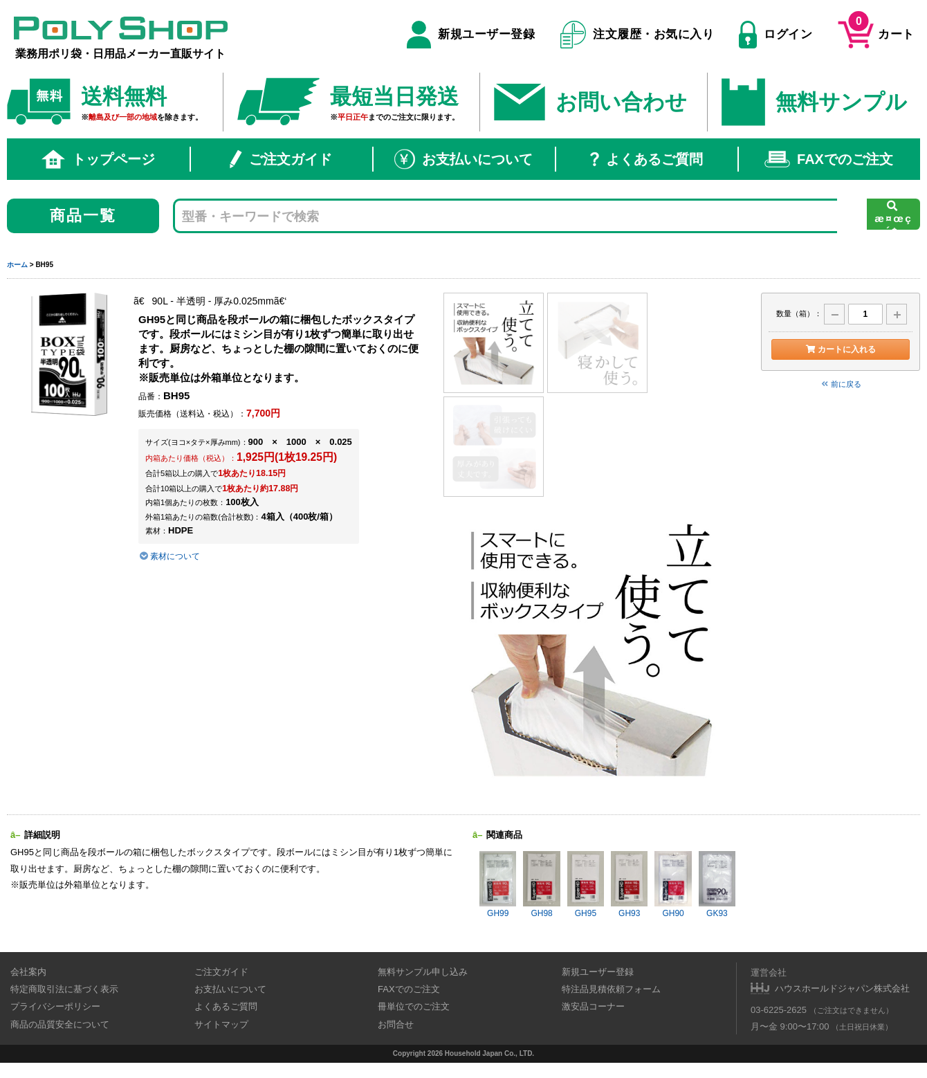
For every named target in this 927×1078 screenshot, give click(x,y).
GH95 (585, 884)
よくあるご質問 (646, 159)
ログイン (775, 34)
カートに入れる (840, 349)
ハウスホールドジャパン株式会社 (842, 988)
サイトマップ (221, 1024)
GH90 (672, 884)
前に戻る (840, 384)
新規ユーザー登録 (471, 34)
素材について (169, 556)
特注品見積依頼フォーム (611, 989)
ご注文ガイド (281, 159)
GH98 (541, 884)
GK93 (717, 884)
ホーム (17, 264)
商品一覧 (83, 215)
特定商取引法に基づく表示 (64, 989)
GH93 (629, 884)
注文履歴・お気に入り (637, 34)
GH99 (497, 884)
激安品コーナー (593, 1006)
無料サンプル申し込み (423, 972)
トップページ (98, 159)
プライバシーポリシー (55, 1006)
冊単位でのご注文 (414, 1006)
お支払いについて (463, 159)
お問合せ (396, 1024)
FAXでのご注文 (828, 159)
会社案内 (28, 972)
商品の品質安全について (59, 1024)
